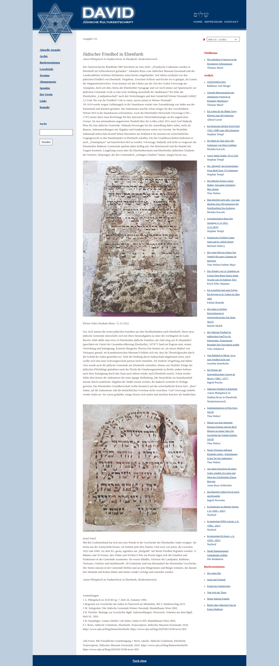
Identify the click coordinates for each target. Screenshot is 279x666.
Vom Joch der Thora (216, 592)
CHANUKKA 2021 (216, 81)
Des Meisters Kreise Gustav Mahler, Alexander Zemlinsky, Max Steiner (221, 184)
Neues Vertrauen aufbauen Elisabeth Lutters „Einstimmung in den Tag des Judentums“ (222, 454)
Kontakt (45, 107)
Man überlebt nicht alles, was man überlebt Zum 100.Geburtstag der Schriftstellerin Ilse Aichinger (223, 203)
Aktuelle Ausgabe (50, 49)
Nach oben (139, 661)
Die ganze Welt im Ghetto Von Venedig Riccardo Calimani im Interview (221, 256)
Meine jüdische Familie (218, 598)
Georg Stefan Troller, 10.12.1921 (222, 155)
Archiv (44, 56)
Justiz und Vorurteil (216, 579)
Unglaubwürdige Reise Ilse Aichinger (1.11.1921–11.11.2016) (220, 222)
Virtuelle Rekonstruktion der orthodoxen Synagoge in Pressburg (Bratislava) (220, 96)
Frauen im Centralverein (218, 586)
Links (43, 100)
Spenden (45, 88)
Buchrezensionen (50, 62)
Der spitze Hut (214, 573)
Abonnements (48, 81)
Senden (46, 142)
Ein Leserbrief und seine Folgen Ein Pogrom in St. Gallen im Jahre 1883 (223, 294)
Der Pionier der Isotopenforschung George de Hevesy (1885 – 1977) (221, 374)
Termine (45, 75)
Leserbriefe (46, 69)
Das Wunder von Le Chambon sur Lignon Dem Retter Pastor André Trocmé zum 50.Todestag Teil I (223, 275)
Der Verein (46, 94)
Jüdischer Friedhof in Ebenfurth (222, 389)
